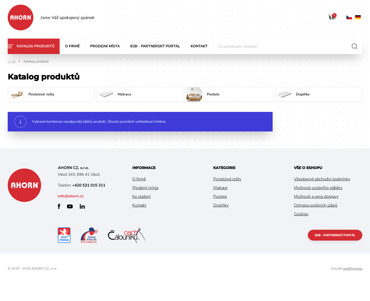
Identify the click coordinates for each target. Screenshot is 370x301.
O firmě (72, 46)
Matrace (220, 188)
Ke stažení (141, 196)
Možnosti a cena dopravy (316, 196)
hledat (354, 46)
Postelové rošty (227, 179)
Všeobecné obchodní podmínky (322, 179)
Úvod (11, 61)
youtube (70, 206)
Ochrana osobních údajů (315, 205)
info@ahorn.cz (71, 196)
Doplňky (221, 205)
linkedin (82, 206)
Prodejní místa (105, 46)
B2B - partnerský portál (155, 46)
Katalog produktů (35, 46)
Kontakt (199, 46)
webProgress (352, 268)
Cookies (301, 214)
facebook (59, 206)
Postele (220, 196)
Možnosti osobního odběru (318, 188)
